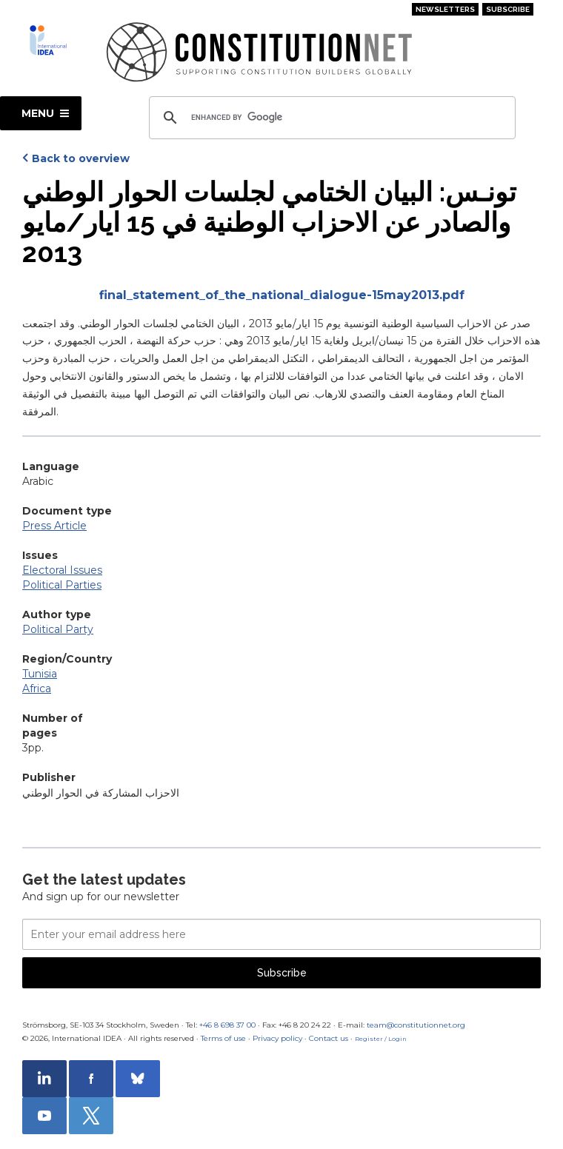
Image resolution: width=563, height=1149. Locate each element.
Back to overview (81, 158)
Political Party (57, 629)
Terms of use (223, 1038)
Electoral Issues (62, 570)
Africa (36, 688)
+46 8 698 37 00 (227, 1025)
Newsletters (445, 9)
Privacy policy (277, 1038)
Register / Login (381, 1038)
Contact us (328, 1038)
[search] (330, 118)
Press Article (54, 525)
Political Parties (61, 585)
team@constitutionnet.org (416, 1025)
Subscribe (508, 9)
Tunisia (39, 673)
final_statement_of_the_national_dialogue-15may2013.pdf (281, 295)
